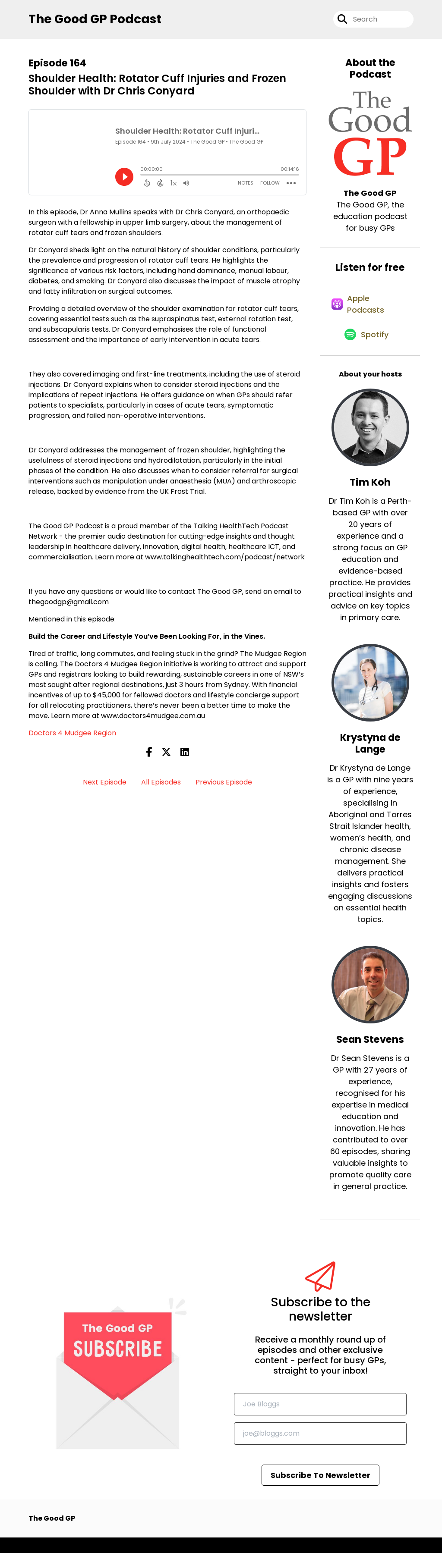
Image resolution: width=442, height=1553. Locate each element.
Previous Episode (224, 786)
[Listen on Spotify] (366, 350)
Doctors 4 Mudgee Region (72, 737)
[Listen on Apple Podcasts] (365, 313)
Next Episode (104, 786)
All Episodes (161, 786)
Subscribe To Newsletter (320, 1490)
